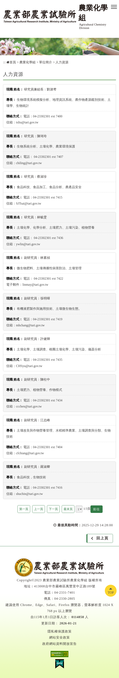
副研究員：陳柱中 (37, 379)
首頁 (11, 62)
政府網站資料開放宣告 (59, 643)
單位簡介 (45, 62)
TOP (111, 592)
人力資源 (61, 62)
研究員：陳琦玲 (35, 136)
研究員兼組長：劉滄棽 (40, 89)
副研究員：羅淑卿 (37, 466)
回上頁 (102, 538)
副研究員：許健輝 (37, 339)
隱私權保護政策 (60, 631)
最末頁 (68, 509)
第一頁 (23, 509)
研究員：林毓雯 (35, 217)
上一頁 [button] (38, 509)
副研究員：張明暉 (37, 298)
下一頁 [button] (53, 509)
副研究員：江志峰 (37, 420)
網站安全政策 (59, 637)
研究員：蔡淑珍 (35, 176)
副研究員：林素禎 (37, 257)
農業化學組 (27, 62)
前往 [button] (98, 510)
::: (4, 62)
